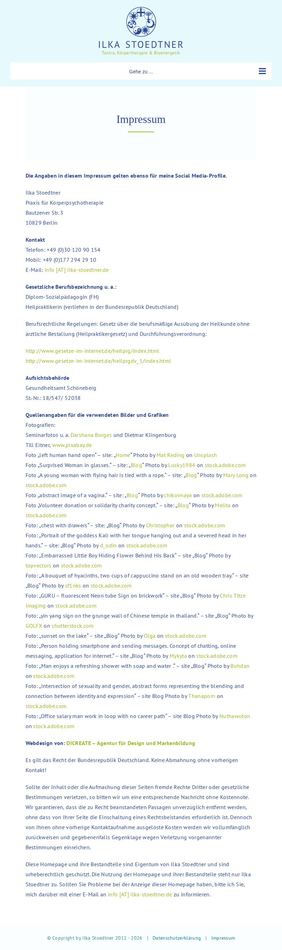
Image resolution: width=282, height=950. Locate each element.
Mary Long (235, 475)
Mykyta (178, 655)
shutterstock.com (72, 625)
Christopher (160, 525)
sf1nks (73, 585)
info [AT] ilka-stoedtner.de (77, 269)
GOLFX (34, 625)
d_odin (108, 545)
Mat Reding (170, 454)
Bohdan (239, 665)
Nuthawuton (234, 715)
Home (123, 454)
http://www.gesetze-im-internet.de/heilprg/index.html (93, 350)
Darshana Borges (91, 434)
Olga (150, 635)
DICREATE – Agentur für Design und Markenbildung (130, 743)
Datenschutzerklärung (177, 938)
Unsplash (205, 454)
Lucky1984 (181, 464)
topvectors (39, 565)
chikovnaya (178, 495)
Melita (222, 505)
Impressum (223, 938)
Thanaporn (201, 695)
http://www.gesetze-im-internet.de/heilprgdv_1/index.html (98, 360)
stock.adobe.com (225, 464)
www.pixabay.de (72, 444)
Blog (136, 464)
